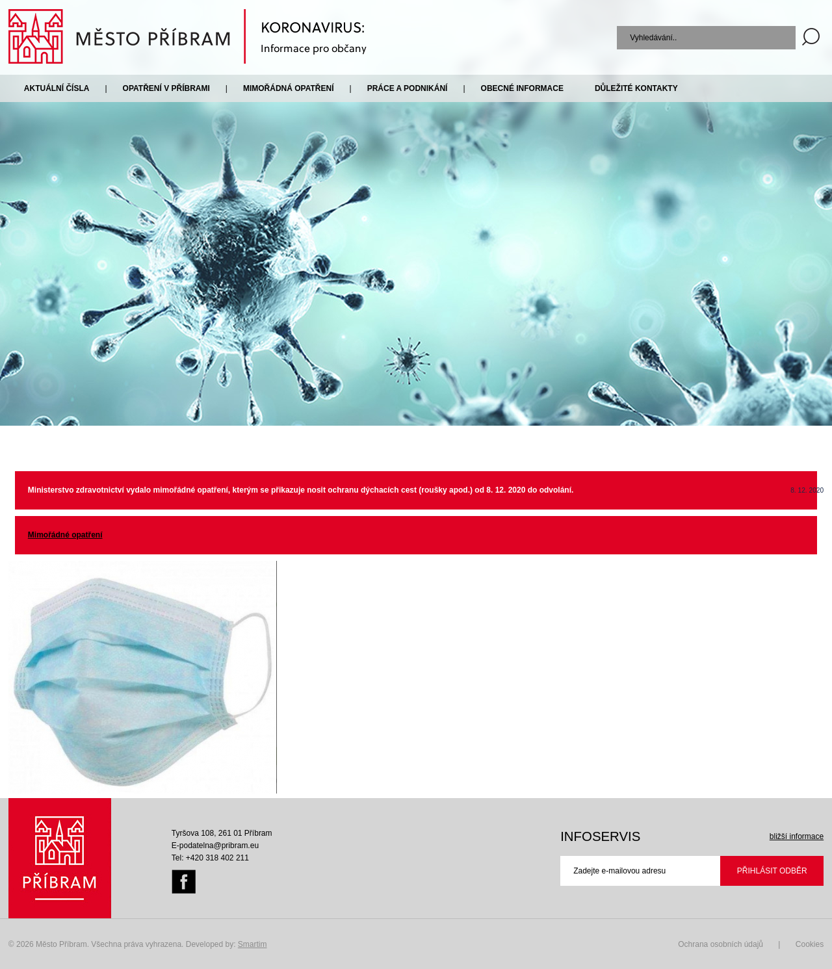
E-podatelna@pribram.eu (215, 845)
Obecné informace (522, 88)
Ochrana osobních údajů (720, 944)
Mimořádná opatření (288, 88)
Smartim (252, 944)
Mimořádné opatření (65, 534)
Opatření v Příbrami (166, 88)
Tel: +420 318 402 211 (210, 857)
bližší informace (797, 836)
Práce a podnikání (407, 88)
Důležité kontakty (636, 88)
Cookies (810, 944)
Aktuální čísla (57, 88)
